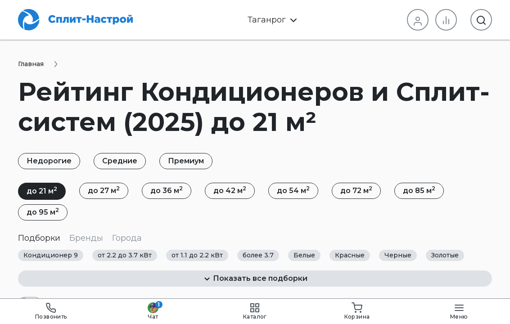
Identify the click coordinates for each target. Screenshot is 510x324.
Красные (350, 255)
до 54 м (293, 190)
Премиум (186, 161)
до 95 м (43, 211)
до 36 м (166, 190)
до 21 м (42, 190)
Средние (119, 161)
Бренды (86, 238)
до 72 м (356, 190)
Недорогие (49, 161)
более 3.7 (258, 255)
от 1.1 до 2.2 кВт (197, 255)
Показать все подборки (255, 278)
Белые (304, 255)
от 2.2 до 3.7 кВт (125, 255)
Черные (397, 255)
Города (127, 238)
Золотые (445, 255)
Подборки (39, 238)
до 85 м (419, 190)
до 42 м (229, 190)
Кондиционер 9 (50, 255)
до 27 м (104, 190)
